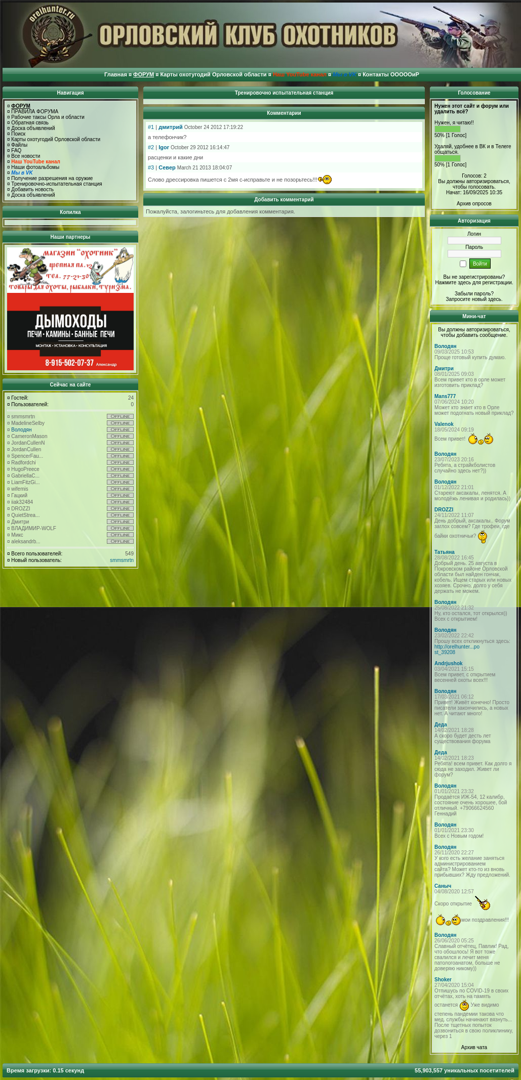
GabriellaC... (25, 476)
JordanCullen (26, 449)
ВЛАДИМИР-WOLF (33, 528)
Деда (440, 724)
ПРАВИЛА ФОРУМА (34, 111)
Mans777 (445, 396)
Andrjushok (448, 663)
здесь (494, 299)
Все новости (25, 156)
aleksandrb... (25, 541)
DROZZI (20, 508)
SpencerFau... (27, 456)
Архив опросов (474, 203)
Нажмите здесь (453, 282)
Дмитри (20, 522)
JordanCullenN (28, 443)
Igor (163, 147)
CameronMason (29, 436)
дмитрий (170, 127)
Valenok (444, 424)
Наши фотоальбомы (35, 167)
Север (167, 167)
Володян (21, 430)
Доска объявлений (33, 128)
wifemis (19, 489)
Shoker (443, 979)
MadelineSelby (28, 423)
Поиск (18, 134)
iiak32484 (22, 502)
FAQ (16, 150)
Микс (17, 535)
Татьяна (444, 552)
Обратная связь (30, 122)
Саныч (442, 886)
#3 (151, 167)
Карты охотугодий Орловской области (55, 139)
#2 (151, 147)
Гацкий (19, 495)
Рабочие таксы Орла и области (48, 117)
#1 (151, 127)
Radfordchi (23, 462)
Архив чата (474, 1047)
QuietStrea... (25, 515)
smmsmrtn (23, 416)
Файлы (19, 145)
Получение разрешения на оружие (52, 178)
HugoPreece (25, 469)
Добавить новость (32, 189)
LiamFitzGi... (25, 482)
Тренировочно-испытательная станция (56, 184)
